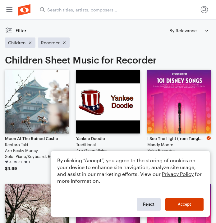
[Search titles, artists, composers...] (119, 9)
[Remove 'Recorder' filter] (54, 42)
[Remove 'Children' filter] (20, 42)
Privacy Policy (178, 174)
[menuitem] (9, 10)
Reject (148, 204)
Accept (184, 204)
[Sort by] (188, 30)
